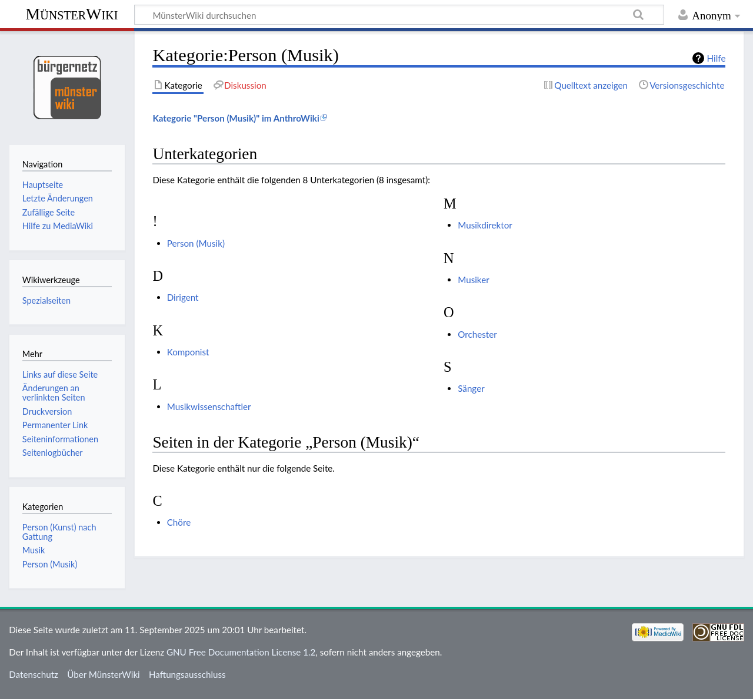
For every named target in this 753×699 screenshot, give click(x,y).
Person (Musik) (196, 243)
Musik (33, 550)
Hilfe (716, 58)
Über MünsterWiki (103, 674)
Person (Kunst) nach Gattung (59, 532)
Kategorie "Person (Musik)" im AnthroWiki (235, 118)
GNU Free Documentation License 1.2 (240, 652)
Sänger (471, 388)
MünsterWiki (71, 14)
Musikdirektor (485, 225)
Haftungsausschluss (187, 674)
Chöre (179, 522)
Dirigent (183, 297)
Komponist (188, 352)
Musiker (473, 279)
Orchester (477, 334)
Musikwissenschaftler (209, 406)
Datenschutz (33, 674)
